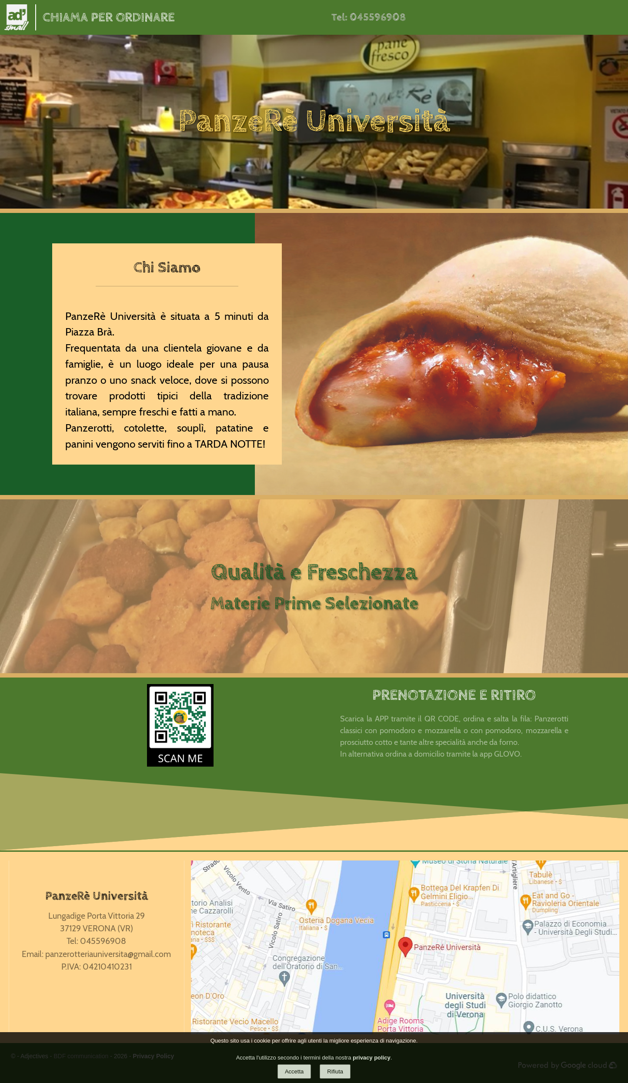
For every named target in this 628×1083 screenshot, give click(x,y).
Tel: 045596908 (368, 17)
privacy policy (372, 1057)
